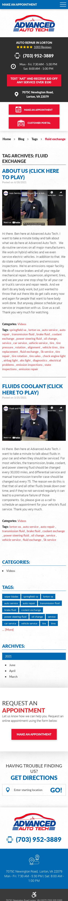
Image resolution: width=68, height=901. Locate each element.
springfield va (17, 330)
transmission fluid (23, 334)
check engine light (54, 356)
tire (52, 343)
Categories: (16, 562)
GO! (56, 790)
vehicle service (38, 343)
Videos (22, 324)
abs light (25, 360)
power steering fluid (29, 339)
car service (20, 343)
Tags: (8, 587)
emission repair (28, 369)
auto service (49, 330)
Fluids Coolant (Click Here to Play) (32, 389)
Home (7, 139)
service (6, 343)
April (12, 671)
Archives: (13, 646)
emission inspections (29, 365)
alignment (34, 347)
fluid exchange (55, 139)
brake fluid (43, 334)
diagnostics (40, 360)
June (12, 665)
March (13, 677)
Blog (21, 139)
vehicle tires (50, 347)
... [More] (8, 630)
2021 (8, 656)
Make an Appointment (19, 4)
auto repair (48, 527)
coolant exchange (53, 531)
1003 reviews (42, 47)
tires (53, 623)
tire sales (35, 356)
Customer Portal (39, 123)
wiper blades (11, 596)
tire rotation (19, 356)
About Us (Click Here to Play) (30, 174)
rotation (20, 347)
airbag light (11, 360)
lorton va (34, 330)
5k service (47, 352)
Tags (35, 139)
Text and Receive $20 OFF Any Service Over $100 (34, 80)
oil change (50, 339)
